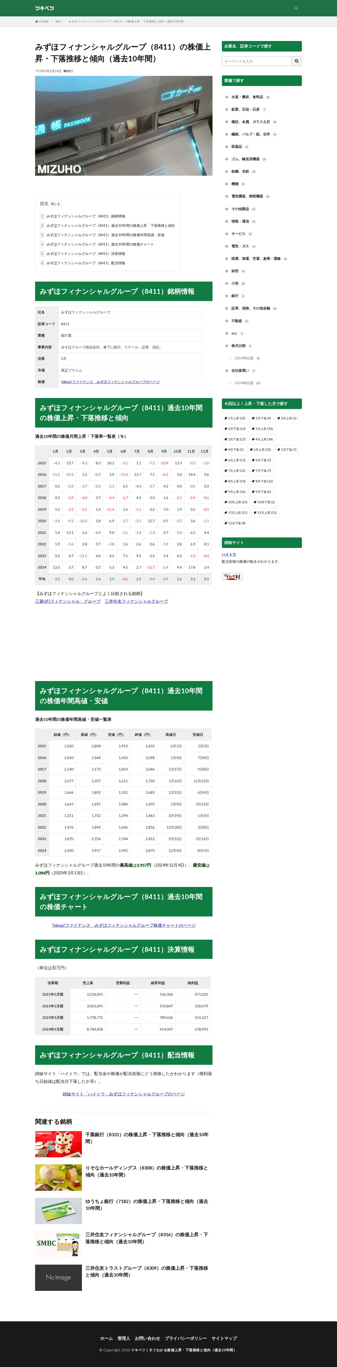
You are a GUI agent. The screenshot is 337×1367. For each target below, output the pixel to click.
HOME (43, 21)
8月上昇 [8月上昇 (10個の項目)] (236, 481)
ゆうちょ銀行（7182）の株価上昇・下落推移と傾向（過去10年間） (146, 1204)
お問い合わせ (147, 1338)
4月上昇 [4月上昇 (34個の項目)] (264, 439)
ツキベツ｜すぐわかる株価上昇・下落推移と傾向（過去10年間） (184, 1350)
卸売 (238, 271)
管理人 (123, 1338)
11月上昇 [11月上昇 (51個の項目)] (237, 512)
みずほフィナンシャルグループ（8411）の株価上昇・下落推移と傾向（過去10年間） (127, 21)
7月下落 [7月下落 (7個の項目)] (263, 471)
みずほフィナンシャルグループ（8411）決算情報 (82, 253)
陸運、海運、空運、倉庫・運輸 (259, 258)
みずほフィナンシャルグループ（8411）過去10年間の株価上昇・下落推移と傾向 (107, 225)
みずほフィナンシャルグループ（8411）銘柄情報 (82, 216)
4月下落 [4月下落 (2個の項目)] (236, 449)
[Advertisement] (123, 638)
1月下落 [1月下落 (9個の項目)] (263, 418)
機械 (238, 184)
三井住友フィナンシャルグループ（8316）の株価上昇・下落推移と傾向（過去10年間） (146, 1238)
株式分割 (242, 345)
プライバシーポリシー (186, 1338)
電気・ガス (243, 246)
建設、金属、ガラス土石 (254, 121)
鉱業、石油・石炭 (249, 109)
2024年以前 (247, 358)
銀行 (58, 21)
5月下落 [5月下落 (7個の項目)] (289, 449)
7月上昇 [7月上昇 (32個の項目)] (236, 471)
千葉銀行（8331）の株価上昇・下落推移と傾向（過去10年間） (147, 1138)
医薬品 (240, 146)
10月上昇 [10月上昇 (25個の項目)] (237, 502)
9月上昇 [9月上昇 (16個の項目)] (236, 492)
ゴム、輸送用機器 (249, 159)
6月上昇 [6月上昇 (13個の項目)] (236, 460)
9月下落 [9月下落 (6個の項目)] (263, 492)
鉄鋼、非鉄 (243, 171)
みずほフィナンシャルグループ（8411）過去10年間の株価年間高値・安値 (102, 234)
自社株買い (243, 370)
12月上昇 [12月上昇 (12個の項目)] (267, 512)
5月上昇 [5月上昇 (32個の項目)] (262, 449)
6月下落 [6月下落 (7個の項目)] (263, 460)
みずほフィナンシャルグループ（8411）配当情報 (82, 263)
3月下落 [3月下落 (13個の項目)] (236, 439)
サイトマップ (224, 1338)
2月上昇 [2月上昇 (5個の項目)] (289, 418)
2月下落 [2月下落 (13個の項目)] (236, 429)
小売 (238, 283)
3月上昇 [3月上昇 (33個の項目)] (264, 429)
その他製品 (243, 209)
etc (237, 333)
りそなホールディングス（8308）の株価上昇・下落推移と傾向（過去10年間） (146, 1171)
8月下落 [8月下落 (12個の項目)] (264, 481)
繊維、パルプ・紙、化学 (254, 134)
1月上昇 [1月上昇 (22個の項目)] (236, 418)
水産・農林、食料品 (250, 97)
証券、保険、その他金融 (254, 308)
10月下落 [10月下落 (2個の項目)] (266, 502)
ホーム (106, 1338)
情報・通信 (243, 221)
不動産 (240, 321)
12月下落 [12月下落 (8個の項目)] (236, 523)
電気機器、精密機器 (250, 196)
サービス (242, 233)
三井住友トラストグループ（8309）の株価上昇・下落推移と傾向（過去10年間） (146, 1271)
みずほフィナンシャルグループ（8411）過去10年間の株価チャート (97, 244)
